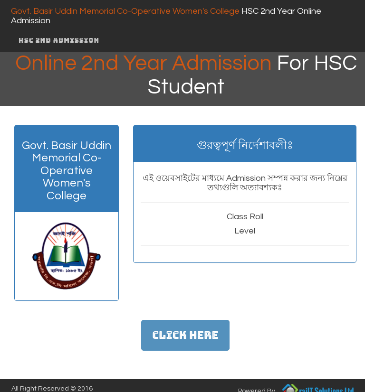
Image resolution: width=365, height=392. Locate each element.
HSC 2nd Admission (59, 40)
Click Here (185, 335)
